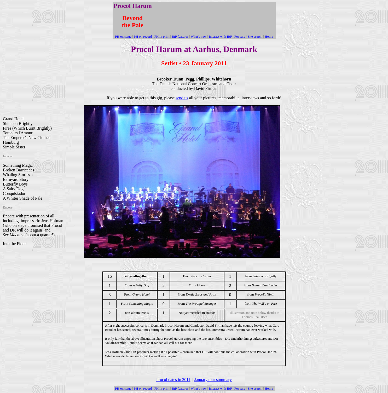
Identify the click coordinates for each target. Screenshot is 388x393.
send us (182, 98)
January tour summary (213, 379)
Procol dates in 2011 (173, 379)
